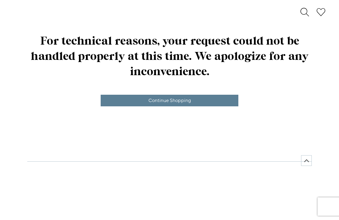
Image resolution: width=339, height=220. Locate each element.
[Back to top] (306, 160)
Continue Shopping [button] (169, 100)
